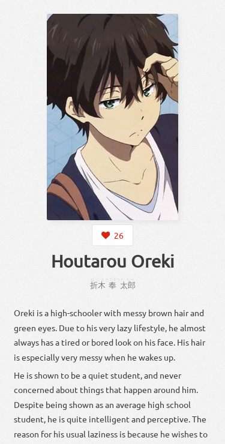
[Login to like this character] (112, 235)
